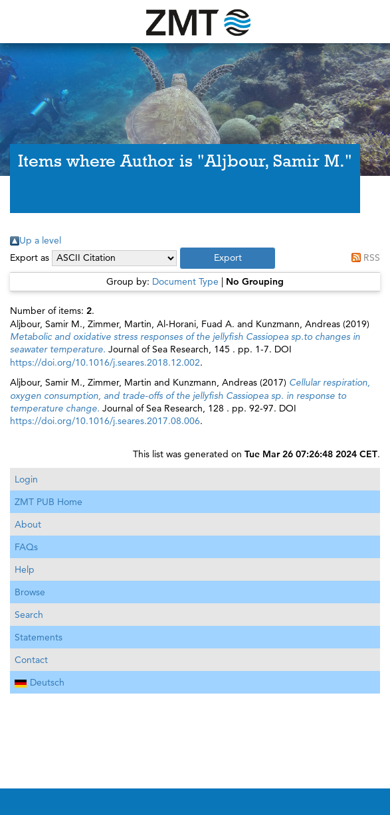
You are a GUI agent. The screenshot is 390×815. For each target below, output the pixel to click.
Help (25, 569)
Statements (38, 637)
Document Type (185, 281)
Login (26, 479)
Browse (30, 592)
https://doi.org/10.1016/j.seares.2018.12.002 (105, 362)
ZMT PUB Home (48, 502)
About (28, 524)
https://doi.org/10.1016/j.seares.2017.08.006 (105, 421)
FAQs (26, 547)
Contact (31, 660)
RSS (371, 257)
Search (29, 615)
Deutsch (39, 682)
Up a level (40, 240)
